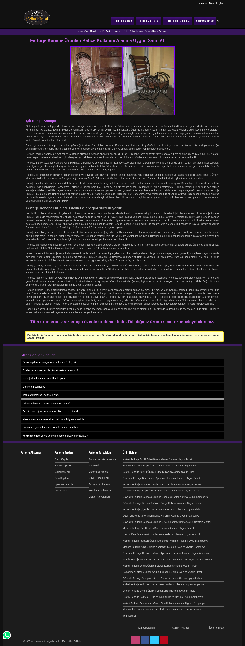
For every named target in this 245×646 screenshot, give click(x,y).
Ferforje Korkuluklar (100, 452)
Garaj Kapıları (62, 471)
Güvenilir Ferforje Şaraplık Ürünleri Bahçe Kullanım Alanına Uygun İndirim (163, 578)
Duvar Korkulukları (99, 478)
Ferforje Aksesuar (31, 452)
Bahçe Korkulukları (99, 471)
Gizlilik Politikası (180, 627)
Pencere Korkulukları (100, 484)
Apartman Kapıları (65, 484)
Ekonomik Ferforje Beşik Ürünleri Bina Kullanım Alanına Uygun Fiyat (160, 465)
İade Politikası (216, 627)
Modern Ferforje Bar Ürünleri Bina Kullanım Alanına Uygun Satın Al (159, 528)
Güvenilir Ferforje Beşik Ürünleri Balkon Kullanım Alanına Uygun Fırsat (161, 490)
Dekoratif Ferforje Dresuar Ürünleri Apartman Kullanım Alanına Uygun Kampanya (166, 553)
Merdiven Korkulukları (100, 490)
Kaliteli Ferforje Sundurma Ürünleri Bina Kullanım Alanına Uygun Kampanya (164, 603)
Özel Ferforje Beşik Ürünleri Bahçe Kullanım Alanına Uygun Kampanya (161, 515)
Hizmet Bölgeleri (146, 627)
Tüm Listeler (129, 615)
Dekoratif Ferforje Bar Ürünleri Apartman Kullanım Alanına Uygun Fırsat (161, 478)
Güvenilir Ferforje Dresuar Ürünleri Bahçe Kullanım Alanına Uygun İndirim (162, 503)
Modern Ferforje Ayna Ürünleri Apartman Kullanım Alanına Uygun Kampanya (164, 547)
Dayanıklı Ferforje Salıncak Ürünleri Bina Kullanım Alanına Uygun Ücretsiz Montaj (167, 522)
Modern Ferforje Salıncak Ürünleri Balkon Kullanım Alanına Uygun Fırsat (162, 484)
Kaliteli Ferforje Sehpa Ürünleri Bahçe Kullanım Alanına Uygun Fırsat (160, 565)
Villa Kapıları (61, 490)
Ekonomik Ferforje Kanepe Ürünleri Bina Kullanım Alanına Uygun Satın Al (162, 609)
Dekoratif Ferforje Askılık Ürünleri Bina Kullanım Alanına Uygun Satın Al (161, 534)
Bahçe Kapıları (63, 465)
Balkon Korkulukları (99, 496)
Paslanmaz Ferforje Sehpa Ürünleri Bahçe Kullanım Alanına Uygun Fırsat (162, 572)
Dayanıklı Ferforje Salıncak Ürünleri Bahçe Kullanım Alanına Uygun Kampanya (165, 496)
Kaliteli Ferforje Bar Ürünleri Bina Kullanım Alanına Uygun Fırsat (157, 459)
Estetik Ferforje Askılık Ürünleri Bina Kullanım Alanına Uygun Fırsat (159, 471)
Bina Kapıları (62, 478)
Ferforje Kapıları (64, 452)
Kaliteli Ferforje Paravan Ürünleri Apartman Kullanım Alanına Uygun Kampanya (165, 540)
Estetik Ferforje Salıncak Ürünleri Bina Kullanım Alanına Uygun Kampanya (163, 597)
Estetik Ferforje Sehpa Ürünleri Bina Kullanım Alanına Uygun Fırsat (159, 590)
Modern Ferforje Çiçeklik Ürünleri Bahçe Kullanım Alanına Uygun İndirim (162, 509)
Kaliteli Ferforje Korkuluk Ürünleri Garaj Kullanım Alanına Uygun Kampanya (163, 584)
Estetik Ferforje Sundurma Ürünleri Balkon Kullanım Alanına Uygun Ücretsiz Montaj (168, 559)
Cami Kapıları (62, 459)
